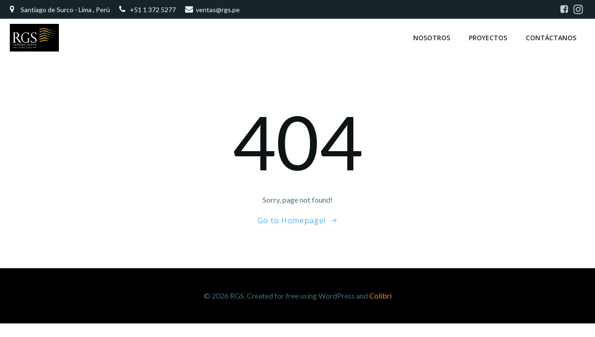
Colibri (380, 295)
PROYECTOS (488, 37)
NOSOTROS (431, 37)
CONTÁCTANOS (551, 37)
